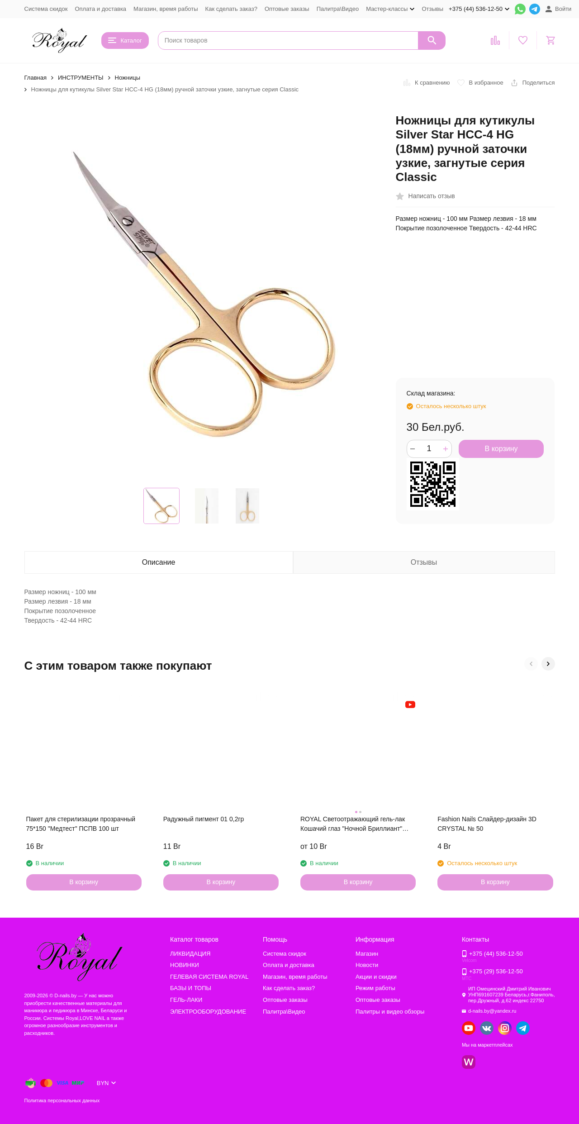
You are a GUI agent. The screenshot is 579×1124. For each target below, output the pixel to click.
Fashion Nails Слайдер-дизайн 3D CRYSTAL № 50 (486, 823)
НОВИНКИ (184, 965)
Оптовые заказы (287, 8)
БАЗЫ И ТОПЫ (190, 988)
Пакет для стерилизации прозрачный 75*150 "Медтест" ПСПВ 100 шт (81, 823)
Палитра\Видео (338, 8)
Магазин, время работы (165, 8)
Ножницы (127, 77)
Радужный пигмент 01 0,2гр (203, 819)
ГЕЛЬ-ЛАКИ (186, 999)
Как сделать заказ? (231, 8)
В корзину (501, 448)
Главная (35, 77)
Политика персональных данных (62, 1100)
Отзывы (432, 8)
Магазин (367, 953)
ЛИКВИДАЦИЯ (190, 953)
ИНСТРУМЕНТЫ (81, 77)
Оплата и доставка (100, 8)
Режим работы (375, 988)
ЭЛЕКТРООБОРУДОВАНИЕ (208, 1011)
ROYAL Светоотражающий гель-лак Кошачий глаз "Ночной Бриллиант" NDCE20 (352, 824)
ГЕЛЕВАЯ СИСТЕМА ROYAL (209, 976)
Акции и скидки (376, 976)
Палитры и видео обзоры (390, 1011)
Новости (367, 965)
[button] (531, 664)
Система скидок (46, 8)
